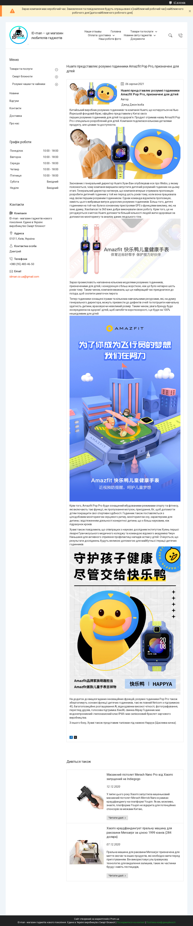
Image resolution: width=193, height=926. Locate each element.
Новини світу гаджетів (138, 35)
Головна (116, 31)
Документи (138, 38)
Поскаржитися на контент (131, 922)
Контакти (15, 108)
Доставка (15, 115)
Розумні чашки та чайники (28, 84)
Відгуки (14, 100)
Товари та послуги (141, 31)
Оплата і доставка (99, 35)
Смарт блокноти (22, 76)
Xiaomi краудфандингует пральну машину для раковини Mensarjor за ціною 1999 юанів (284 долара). (139, 832)
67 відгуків (179, 2)
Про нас (14, 123)
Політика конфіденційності (161, 922)
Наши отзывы (93, 31)
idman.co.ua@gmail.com (24, 276)
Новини (14, 93)
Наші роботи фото (110, 38)
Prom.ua (114, 919)
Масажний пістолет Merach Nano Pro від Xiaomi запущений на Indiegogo (140, 777)
